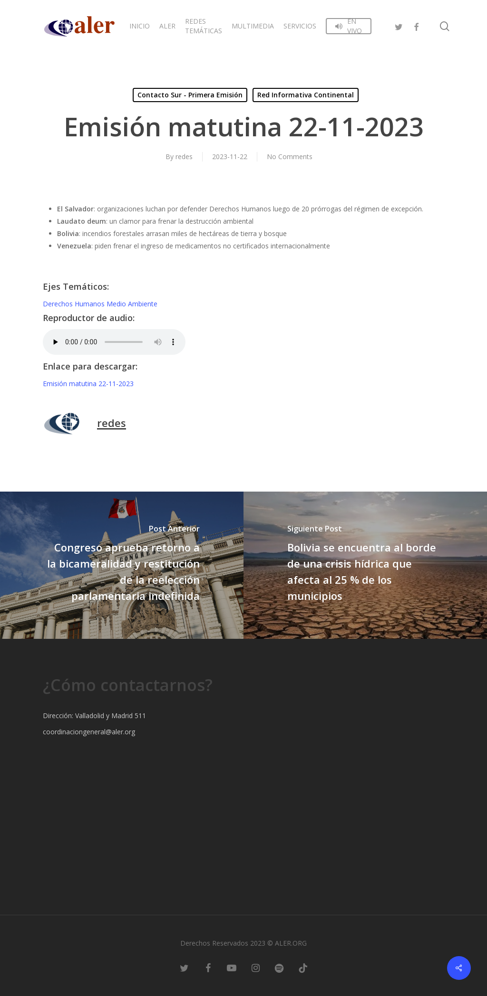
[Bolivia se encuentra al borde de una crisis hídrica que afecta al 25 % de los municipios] (365, 565)
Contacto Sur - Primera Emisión (190, 94)
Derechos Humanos (75, 303)
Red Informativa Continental (305, 94)
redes (184, 156)
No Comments (289, 156)
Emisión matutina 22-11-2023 (88, 383)
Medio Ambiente (132, 303)
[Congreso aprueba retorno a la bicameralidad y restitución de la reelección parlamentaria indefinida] (122, 565)
